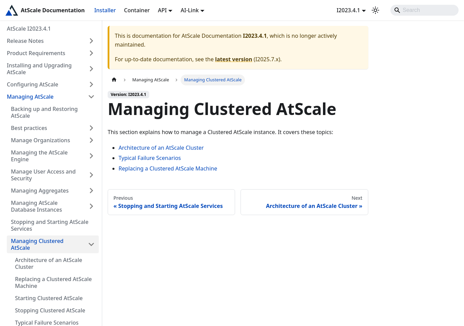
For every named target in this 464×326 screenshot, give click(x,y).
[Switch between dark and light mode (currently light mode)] (375, 10)
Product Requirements (36, 53)
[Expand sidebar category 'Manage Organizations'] (91, 140)
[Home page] (114, 80)
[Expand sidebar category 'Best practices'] (91, 128)
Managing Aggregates (40, 190)
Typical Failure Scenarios (150, 158)
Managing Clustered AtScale (37, 244)
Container (137, 10)
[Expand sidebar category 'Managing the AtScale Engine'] (91, 156)
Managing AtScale (30, 96)
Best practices (29, 128)
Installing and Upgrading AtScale (39, 69)
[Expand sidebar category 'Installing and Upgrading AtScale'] (91, 69)
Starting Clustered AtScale (49, 298)
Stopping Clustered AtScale (50, 310)
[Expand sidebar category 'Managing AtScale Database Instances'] (91, 206)
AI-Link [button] (190, 10)
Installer (105, 10)
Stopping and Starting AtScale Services (50, 225)
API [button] (162, 10)
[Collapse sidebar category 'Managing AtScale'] (91, 96)
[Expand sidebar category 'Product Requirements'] (91, 53)
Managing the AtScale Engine (39, 156)
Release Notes (25, 41)
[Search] (424, 10)
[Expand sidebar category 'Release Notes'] (91, 40)
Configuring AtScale (32, 84)
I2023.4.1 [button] (348, 10)
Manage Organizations (40, 140)
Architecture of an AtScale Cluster (48, 263)
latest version (233, 59)
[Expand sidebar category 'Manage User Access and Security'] (91, 175)
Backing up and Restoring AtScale (44, 112)
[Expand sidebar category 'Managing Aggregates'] (91, 190)
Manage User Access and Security (43, 175)
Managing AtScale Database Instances (36, 206)
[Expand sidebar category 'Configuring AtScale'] (91, 84)
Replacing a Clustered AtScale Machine (53, 282)
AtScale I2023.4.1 (29, 28)
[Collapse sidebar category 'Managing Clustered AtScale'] (91, 244)
